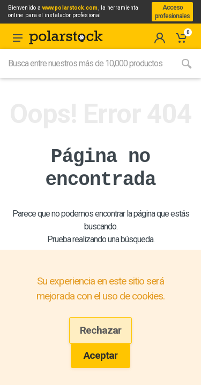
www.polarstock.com (70, 7)
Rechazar (100, 330)
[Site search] (86, 63)
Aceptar (100, 355)
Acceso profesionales (172, 12)
